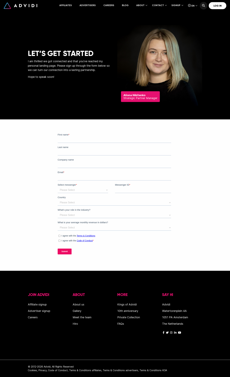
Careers (108, 5)
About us (78, 304)
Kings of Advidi (127, 304)
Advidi (20, 5)
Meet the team (82, 317)
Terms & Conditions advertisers (120, 370)
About (141, 5)
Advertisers (88, 5)
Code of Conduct (58, 370)
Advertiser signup (39, 310)
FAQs (120, 323)
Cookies (32, 370)
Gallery (77, 310)
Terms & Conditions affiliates (85, 370)
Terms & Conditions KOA (153, 370)
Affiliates (65, 5)
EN (192, 5)
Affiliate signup (37, 304)
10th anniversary (127, 310)
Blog (125, 5)
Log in (217, 5)
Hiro (75, 323)
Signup (177, 5)
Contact (159, 5)
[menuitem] (66, 5)
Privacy (42, 370)
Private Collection (128, 317)
